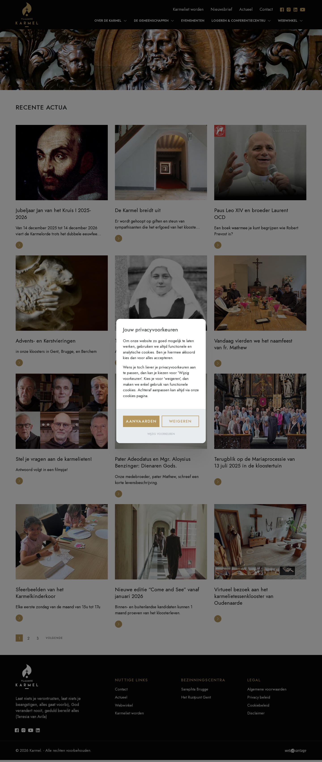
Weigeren (180, 421)
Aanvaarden (141, 421)
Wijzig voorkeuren (161, 434)
